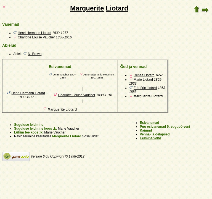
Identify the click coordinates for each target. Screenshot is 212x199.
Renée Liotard (144, 75)
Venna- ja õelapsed (155, 134)
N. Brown (34, 54)
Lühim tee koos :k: (28, 132)
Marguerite (87, 8)
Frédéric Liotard (145, 88)
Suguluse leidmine (28, 125)
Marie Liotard (143, 80)
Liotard (117, 8)
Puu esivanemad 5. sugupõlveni (165, 127)
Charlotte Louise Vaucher (36, 37)
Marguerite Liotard (66, 136)
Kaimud (146, 130)
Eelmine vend (150, 138)
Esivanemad (149, 123)
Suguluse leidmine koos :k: (35, 128)
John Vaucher (61, 74)
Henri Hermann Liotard (34, 33)
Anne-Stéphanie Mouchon (98, 74)
